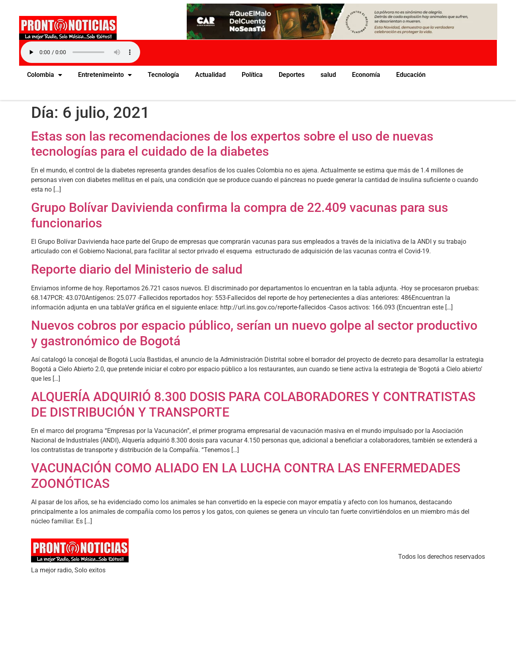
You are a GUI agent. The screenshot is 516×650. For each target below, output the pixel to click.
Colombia (44, 75)
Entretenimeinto (105, 75)
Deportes (292, 74)
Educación (411, 74)
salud (328, 74)
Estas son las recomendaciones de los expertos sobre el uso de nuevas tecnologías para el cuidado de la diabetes (232, 144)
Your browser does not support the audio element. (80, 52)
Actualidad (210, 74)
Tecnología (163, 74)
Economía (366, 74)
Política (252, 74)
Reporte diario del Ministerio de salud (136, 269)
